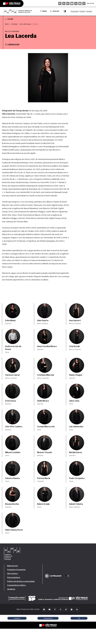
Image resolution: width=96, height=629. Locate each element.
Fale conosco (12, 574)
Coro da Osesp (25, 24)
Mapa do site (12, 566)
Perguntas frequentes (16, 570)
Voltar (9, 19)
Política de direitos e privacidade (21, 582)
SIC (79, 618)
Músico (35, 24)
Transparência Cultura (16, 586)
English (82, 11)
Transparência (48, 618)
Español (89, 11)
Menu (43, 11)
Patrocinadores (13, 578)
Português (74, 11)
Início (7, 24)
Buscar (54, 11)
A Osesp (14, 24)
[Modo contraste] (65, 11)
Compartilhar (12, 45)
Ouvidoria (11, 590)
